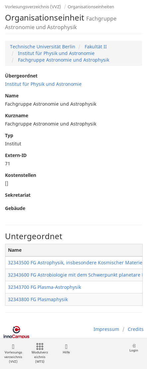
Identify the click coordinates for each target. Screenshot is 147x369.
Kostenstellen (20, 175)
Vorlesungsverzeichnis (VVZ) (33, 7)
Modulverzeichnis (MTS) (40, 353)
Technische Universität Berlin (42, 46)
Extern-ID (16, 155)
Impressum (106, 329)
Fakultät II (95, 46)
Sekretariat (18, 195)
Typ (9, 135)
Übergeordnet (21, 76)
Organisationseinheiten (91, 7)
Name (12, 95)
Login (133, 347)
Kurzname (16, 115)
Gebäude (15, 208)
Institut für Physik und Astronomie (56, 53)
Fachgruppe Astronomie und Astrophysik (63, 60)
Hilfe (66, 348)
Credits (136, 329)
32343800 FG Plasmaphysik (38, 299)
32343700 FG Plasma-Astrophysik (44, 287)
